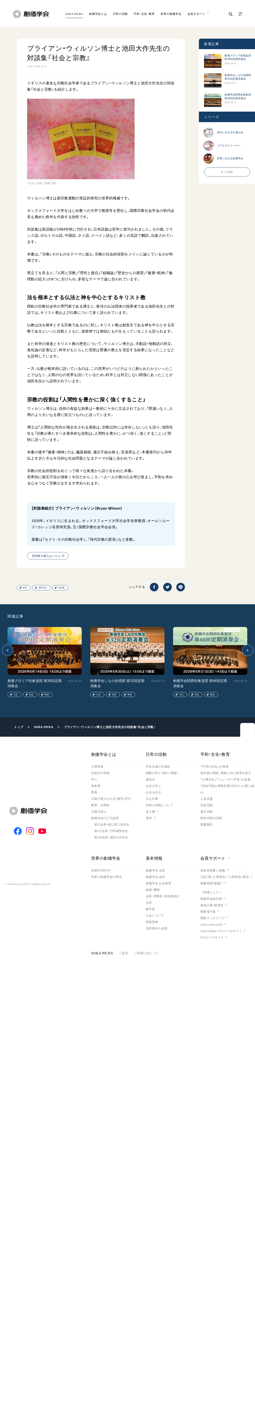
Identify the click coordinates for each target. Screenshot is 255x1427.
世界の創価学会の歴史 (106, 877)
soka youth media (211, 924)
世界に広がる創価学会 (230, 158)
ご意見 (123, 953)
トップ (18, 727)
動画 (47, 694)
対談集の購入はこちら (46, 555)
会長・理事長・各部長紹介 (163, 896)
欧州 (25, 587)
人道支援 (206, 798)
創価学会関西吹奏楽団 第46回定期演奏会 (237, 96)
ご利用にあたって (146, 953)
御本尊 (95, 786)
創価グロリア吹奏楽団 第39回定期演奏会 (237, 57)
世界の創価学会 (171, 13)
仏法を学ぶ (153, 786)
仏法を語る (153, 792)
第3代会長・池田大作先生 (111, 837)
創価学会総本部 (211, 898)
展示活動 (206, 811)
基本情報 (154, 858)
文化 (16, 694)
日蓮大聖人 (98, 811)
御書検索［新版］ (211, 883)
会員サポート (215, 858)
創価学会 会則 (155, 877)
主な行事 (152, 798)
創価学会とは (98, 13)
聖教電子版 (208, 911)
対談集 (61, 587)
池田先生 (42, 587)
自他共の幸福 (100, 773)
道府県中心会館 (156, 928)
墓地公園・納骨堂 (211, 905)
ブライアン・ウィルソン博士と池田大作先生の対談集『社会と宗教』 (109, 727)
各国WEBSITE (101, 870)
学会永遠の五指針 (158, 766)
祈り (94, 779)
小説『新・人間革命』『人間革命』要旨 (224, 877)
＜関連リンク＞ (211, 892)
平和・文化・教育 (144, 13)
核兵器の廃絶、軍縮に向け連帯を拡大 (225, 773)
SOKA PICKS (74, 13)
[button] (7, 650)
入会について (155, 915)
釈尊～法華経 (100, 805)
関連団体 (152, 922)
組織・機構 (153, 889)
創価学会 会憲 (155, 870)
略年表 (150, 909)
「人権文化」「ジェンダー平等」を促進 (225, 779)
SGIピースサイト (212, 937)
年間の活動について (160, 805)
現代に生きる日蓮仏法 (230, 132)
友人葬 (150, 811)
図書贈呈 (206, 824)
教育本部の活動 (211, 818)
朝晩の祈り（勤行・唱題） (162, 773)
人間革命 (97, 766)
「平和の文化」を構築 (214, 766)
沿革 (149, 902)
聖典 (94, 792)
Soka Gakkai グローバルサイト (221, 931)
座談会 (150, 779)
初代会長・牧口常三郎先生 (111, 824)
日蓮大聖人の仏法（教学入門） (111, 798)
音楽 (31, 694)
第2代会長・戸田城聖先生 (111, 831)
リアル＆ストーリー (229, 145)
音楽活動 (206, 805)
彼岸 (149, 818)
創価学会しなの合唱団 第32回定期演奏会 (237, 77)
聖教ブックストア (212, 918)
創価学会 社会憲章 (158, 883)
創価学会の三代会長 (105, 818)
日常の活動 (120, 13)
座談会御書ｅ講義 (212, 870)
